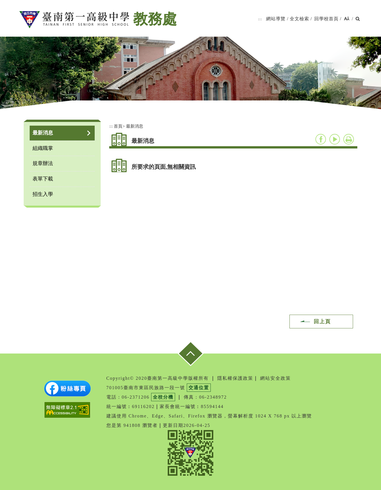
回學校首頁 (326, 18)
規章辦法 (43, 163)
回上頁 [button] (322, 321)
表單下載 (43, 179)
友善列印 (348, 139)
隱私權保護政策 (235, 378)
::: (260, 19)
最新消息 (43, 133)
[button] (346, 19)
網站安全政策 (275, 378)
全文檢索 (299, 18)
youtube (334, 139)
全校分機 (163, 397)
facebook (320, 139)
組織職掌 (43, 148)
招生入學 (43, 194)
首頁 (118, 126)
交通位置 (199, 387)
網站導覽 (275, 18)
